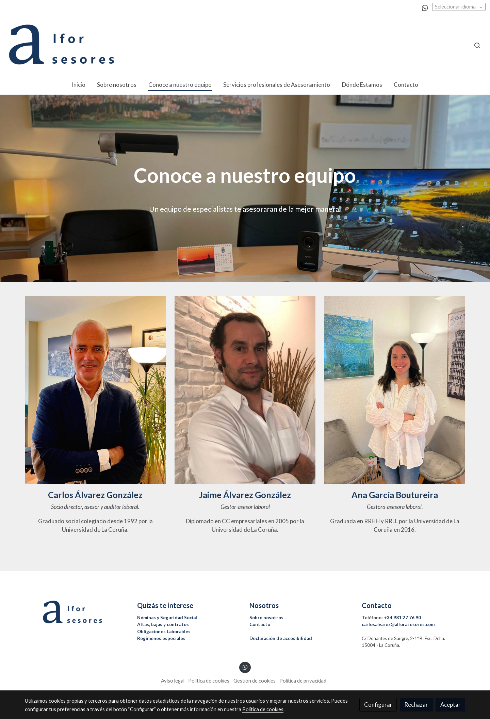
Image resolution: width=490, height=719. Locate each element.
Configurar (378, 704)
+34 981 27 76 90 (402, 617)
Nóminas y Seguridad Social (167, 617)
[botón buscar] (477, 45)
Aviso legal (172, 681)
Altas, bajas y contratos (163, 624)
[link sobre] (76, 612)
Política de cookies (208, 681)
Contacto (259, 624)
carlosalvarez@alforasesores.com (398, 624)
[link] (61, 45)
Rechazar (416, 704)
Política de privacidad (302, 681)
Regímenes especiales (161, 638)
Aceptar (450, 704)
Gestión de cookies (254, 681)
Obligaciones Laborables (164, 631)
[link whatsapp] (425, 7)
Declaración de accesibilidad (280, 638)
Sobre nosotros (266, 617)
